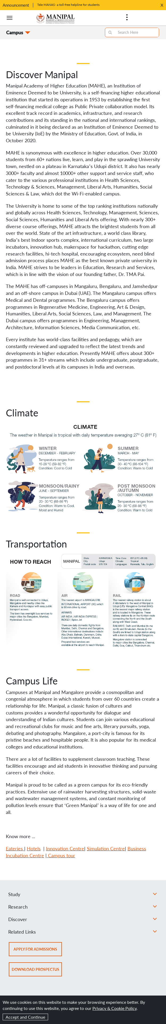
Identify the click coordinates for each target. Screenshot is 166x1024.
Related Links (82, 932)
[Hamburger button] (9, 18)
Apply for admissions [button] (38, 951)
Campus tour (61, 855)
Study (82, 894)
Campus (14, 32)
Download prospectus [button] (37, 971)
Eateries (14, 848)
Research (82, 907)
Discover (82, 919)
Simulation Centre (106, 848)
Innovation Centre (65, 848)
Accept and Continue (25, 1016)
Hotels (34, 848)
